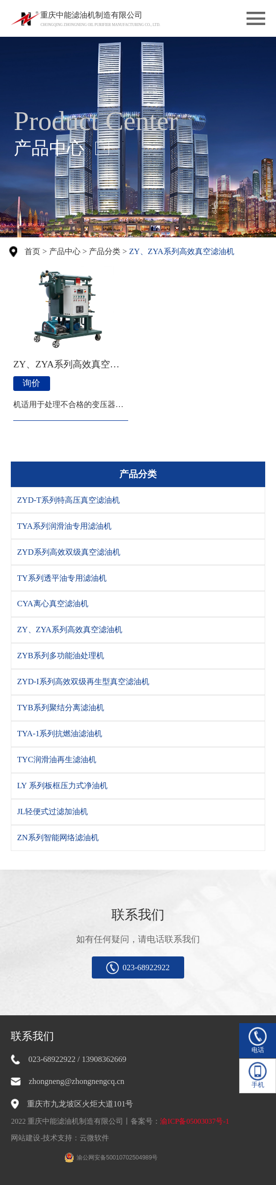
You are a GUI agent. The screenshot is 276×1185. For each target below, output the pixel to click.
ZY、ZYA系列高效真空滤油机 (181, 251)
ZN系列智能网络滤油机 (58, 837)
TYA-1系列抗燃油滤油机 (60, 733)
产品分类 (104, 251)
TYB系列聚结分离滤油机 (60, 707)
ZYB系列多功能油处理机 (60, 655)
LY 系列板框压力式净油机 (62, 785)
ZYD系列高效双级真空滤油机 (68, 552)
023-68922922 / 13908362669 (77, 1059)
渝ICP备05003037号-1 (194, 1121)
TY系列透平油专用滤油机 (62, 578)
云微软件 (94, 1138)
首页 (32, 251)
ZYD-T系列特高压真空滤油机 (68, 500)
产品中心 (65, 251)
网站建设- (27, 1138)
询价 (31, 383)
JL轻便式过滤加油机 (52, 811)
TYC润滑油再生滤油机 (56, 759)
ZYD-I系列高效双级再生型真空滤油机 (83, 681)
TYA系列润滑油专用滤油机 (64, 526)
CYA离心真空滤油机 (52, 603)
